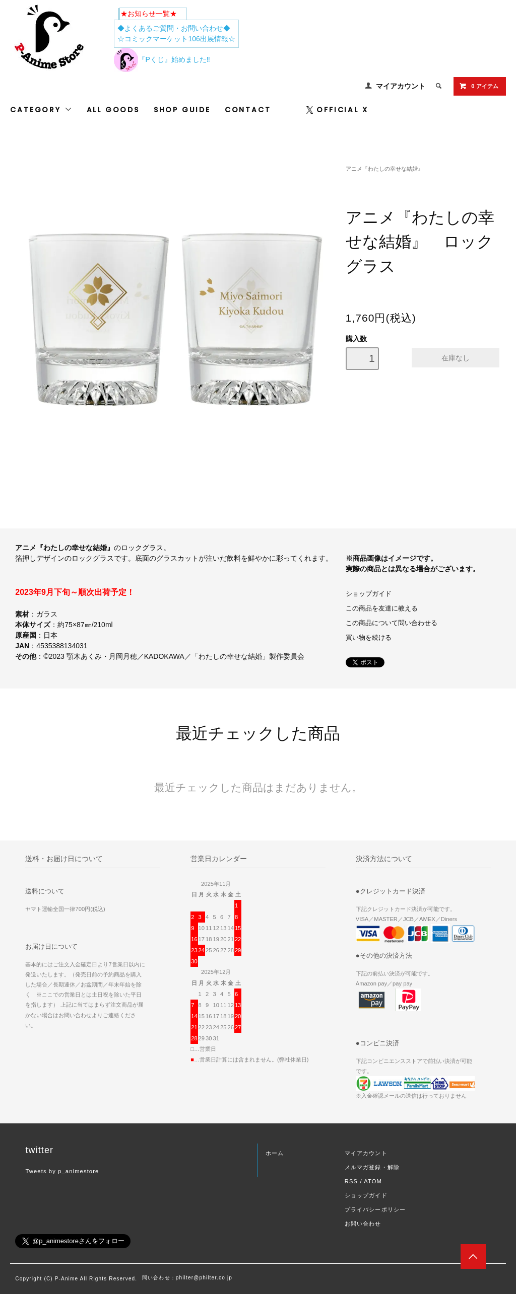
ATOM (373, 1181)
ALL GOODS (113, 110)
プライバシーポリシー (375, 1209)
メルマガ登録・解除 (372, 1167)
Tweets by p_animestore (62, 1171)
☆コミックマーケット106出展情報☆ (176, 39)
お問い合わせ (363, 1224)
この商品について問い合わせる (391, 623)
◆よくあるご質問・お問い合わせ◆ (173, 28)
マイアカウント (400, 86)
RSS (351, 1181)
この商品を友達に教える (382, 608)
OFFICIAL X (337, 110)
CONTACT (248, 110)
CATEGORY (41, 110)
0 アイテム (478, 86)
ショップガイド (369, 593)
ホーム (275, 1153)
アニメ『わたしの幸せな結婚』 (384, 169)
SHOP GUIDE (182, 110)
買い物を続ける (369, 637)
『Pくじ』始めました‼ (162, 59)
